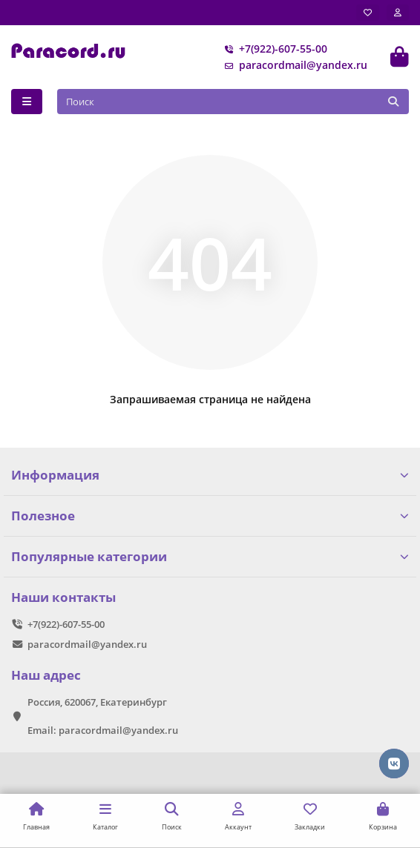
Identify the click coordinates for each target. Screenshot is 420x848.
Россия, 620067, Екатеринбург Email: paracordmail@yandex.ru (102, 716)
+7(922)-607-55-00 (272, 49)
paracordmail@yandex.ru (292, 65)
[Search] (233, 101)
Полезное (210, 515)
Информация (210, 474)
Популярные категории (210, 556)
